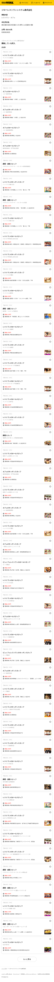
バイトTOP (4, 968)
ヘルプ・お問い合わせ (7, 974)
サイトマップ (16, 974)
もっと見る (27, 959)
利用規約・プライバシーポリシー (28, 974)
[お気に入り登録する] (50, 52)
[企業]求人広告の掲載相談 (44, 974)
